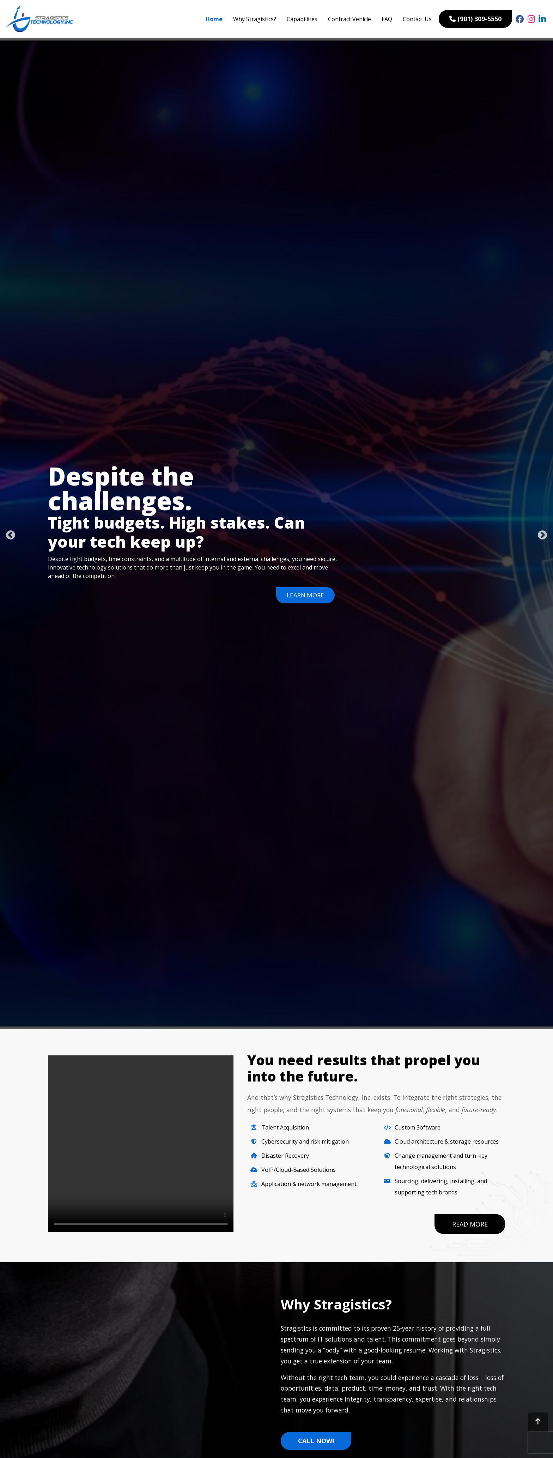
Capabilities (302, 19)
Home (214, 19)
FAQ (387, 19)
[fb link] (520, 19)
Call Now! (316, 1442)
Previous (8, 533)
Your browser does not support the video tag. (140, 1143)
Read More (470, 1225)
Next (540, 533)
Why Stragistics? (254, 19)
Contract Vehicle (349, 19)
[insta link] (531, 19)
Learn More (304, 595)
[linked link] (542, 19)
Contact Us (417, 19)
